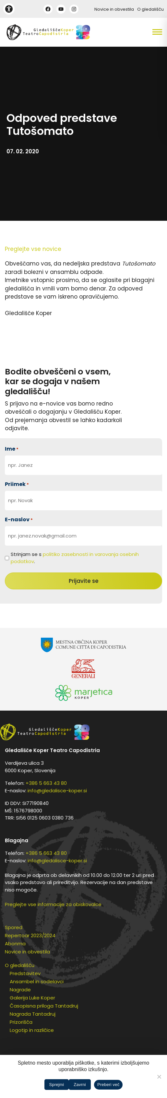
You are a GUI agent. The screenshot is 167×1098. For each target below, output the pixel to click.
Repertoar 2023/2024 (30, 935)
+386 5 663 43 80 (46, 783)
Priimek (17, 484)
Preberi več (108, 1084)
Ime (11, 449)
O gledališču (150, 9)
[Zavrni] (159, 1076)
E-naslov (19, 519)
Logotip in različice (32, 1030)
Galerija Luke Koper (32, 997)
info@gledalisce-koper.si (57, 790)
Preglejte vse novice (33, 249)
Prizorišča (21, 1022)
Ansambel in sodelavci (37, 981)
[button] (146, 32)
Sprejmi (56, 1084)
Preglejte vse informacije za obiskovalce (53, 904)
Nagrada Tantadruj (32, 1013)
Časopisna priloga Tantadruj (44, 1005)
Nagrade (20, 989)
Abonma (15, 943)
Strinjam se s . (75, 558)
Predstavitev (25, 973)
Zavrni (80, 1084)
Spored (13, 927)
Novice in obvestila (114, 9)
